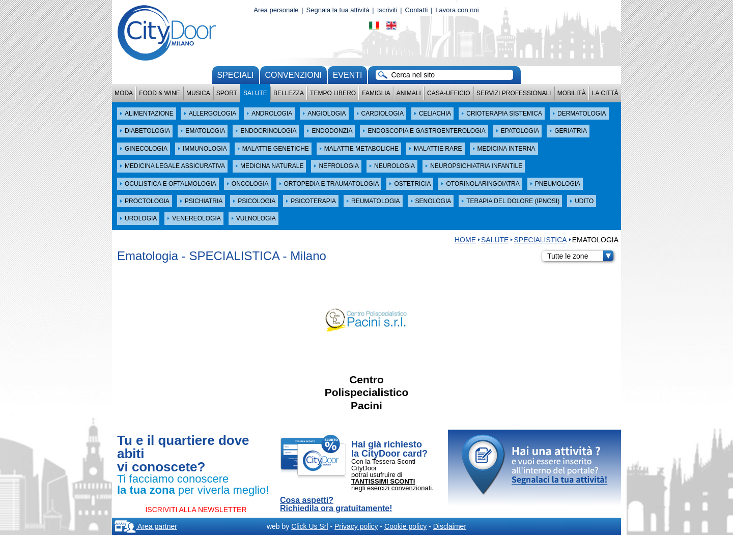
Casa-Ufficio (448, 93)
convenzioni (293, 75)
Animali (409, 93)
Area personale (275, 10)
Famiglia (376, 93)
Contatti (416, 10)
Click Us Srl (309, 526)
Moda (124, 93)
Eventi (347, 75)
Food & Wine (159, 93)
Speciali (235, 75)
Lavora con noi (456, 10)
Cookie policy (405, 526)
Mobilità (571, 93)
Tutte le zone (580, 256)
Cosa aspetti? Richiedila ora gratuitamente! (336, 504)
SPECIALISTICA (540, 240)
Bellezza (288, 93)
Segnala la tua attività (338, 10)
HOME (465, 240)
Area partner (146, 526)
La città (605, 93)
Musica (198, 93)
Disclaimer (449, 526)
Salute (255, 93)
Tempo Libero (333, 93)
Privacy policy (356, 526)
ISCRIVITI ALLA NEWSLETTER (195, 509)
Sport (226, 93)
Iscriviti (387, 10)
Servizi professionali (513, 93)
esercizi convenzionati (399, 488)
